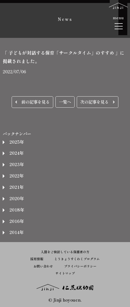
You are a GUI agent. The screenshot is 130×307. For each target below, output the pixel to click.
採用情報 (36, 258)
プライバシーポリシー (80, 266)
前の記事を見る (32, 102)
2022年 (16, 176)
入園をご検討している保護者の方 (65, 251)
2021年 (16, 187)
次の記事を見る (97, 102)
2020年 (16, 198)
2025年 (16, 142)
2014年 (16, 232)
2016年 (16, 221)
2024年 (16, 153)
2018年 (16, 210)
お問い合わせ (43, 266)
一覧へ (65, 102)
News (65, 19)
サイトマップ (65, 273)
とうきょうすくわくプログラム (77, 258)
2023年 (16, 164)
